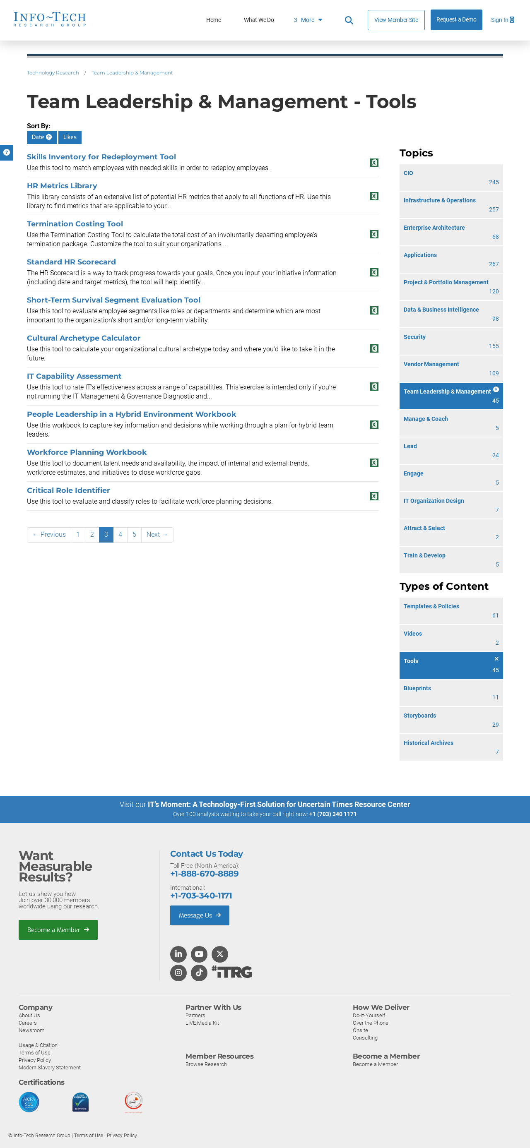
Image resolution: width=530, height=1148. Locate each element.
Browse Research (206, 1064)
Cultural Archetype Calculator (84, 338)
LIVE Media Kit (202, 1022)
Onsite (360, 1030)
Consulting (365, 1037)
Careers (28, 1022)
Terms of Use (35, 1052)
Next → (157, 534)
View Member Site (396, 20)
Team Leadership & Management (132, 73)
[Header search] (349, 20)
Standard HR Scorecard (71, 261)
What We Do (259, 20)
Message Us (200, 915)
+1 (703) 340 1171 (333, 814)
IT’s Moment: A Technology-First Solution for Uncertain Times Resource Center (279, 804)
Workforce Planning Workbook (87, 452)
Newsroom (32, 1030)
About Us (29, 1015)
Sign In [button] (502, 20)
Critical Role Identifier (68, 490)
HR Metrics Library (62, 185)
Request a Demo (456, 19)
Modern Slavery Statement (50, 1067)
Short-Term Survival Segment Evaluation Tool (113, 299)
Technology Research (53, 73)
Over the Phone (370, 1022)
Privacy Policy (35, 1060)
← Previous (49, 534)
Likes (70, 137)
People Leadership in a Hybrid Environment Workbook (131, 414)
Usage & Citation (38, 1045)
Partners (195, 1015)
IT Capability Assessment (74, 376)
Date (42, 137)
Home (213, 20)
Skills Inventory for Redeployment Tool (101, 156)
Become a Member (58, 929)
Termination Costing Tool (75, 223)
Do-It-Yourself (369, 1015)
